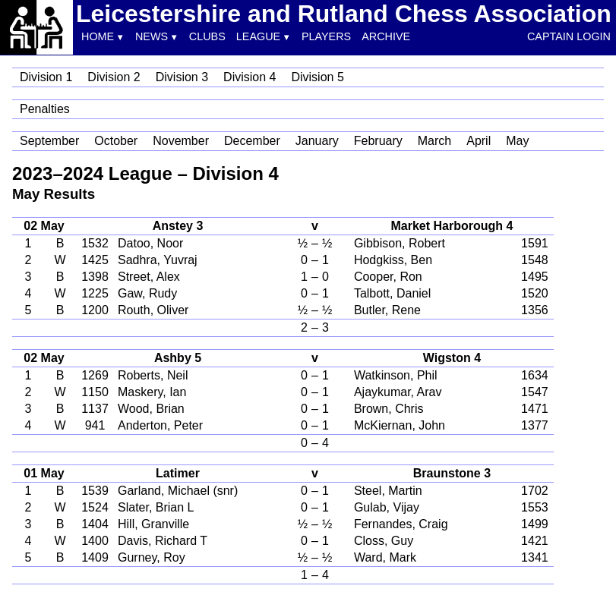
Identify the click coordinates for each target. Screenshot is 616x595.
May (517, 140)
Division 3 (182, 77)
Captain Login (569, 36)
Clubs (207, 36)
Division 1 (46, 77)
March (434, 140)
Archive (386, 36)
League (258, 36)
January (317, 140)
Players (326, 36)
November (181, 140)
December (252, 140)
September (49, 140)
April (478, 140)
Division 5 (317, 77)
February (378, 140)
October (115, 140)
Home (97, 36)
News (151, 36)
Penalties (45, 108)
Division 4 (249, 77)
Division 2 (113, 77)
